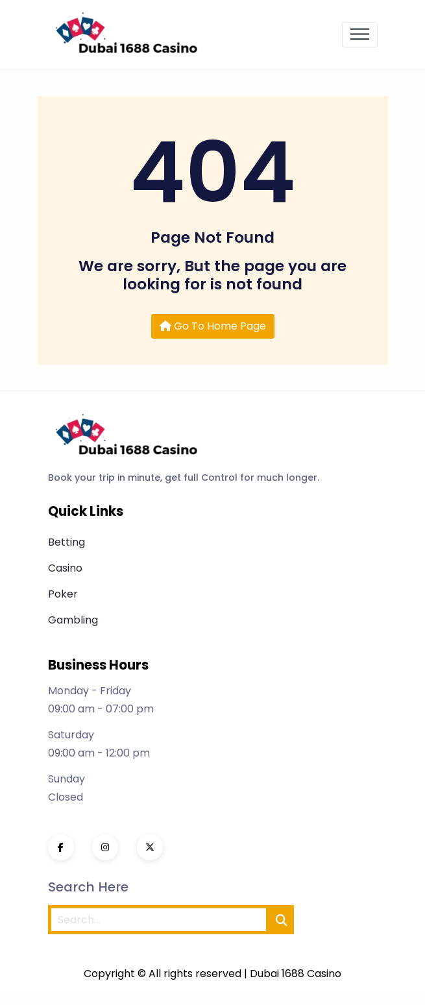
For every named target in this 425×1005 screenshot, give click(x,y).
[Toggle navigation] (360, 34)
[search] (281, 919)
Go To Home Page (213, 326)
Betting (66, 542)
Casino (65, 568)
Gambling (73, 619)
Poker (63, 594)
